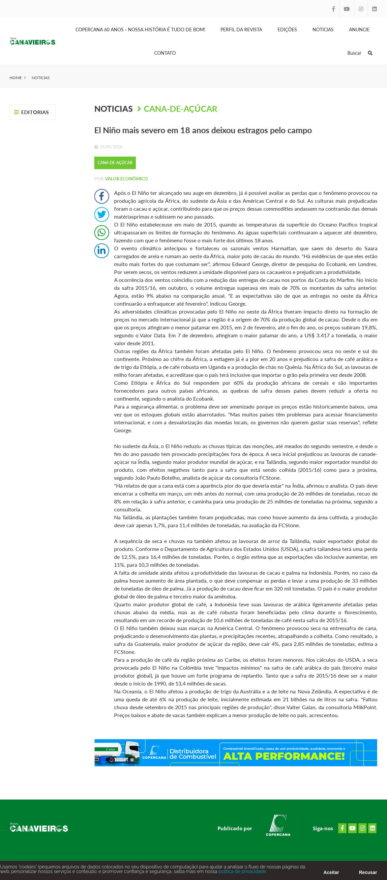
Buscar (359, 53)
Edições (287, 29)
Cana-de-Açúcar (180, 108)
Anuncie (359, 29)
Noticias (323, 29)
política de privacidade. (242, 872)
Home (16, 77)
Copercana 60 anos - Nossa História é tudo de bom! (140, 29)
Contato (165, 53)
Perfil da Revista (241, 29)
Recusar (368, 873)
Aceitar (331, 873)
